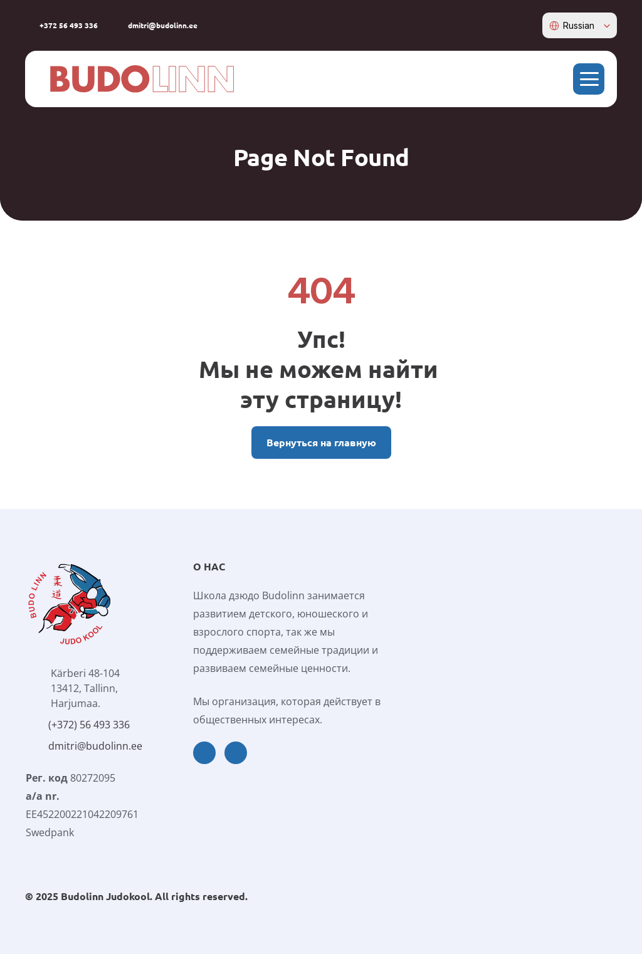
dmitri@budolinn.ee (95, 746)
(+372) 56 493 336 (89, 724)
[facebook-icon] (511, 25)
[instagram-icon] (530, 25)
